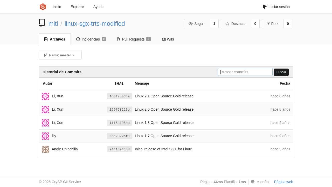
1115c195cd (119, 123)
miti (53, 23)
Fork (272, 24)
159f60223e (119, 110)
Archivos (54, 39)
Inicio (57, 7)
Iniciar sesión (276, 7)
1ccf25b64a (119, 96)
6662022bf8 (119, 136)
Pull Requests (134, 39)
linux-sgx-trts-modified (95, 23)
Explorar (77, 7)
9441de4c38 (119, 149)
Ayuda (98, 7)
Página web (283, 182)
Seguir (197, 24)
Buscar (281, 72)
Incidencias (91, 39)
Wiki (168, 39)
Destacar (235, 24)
